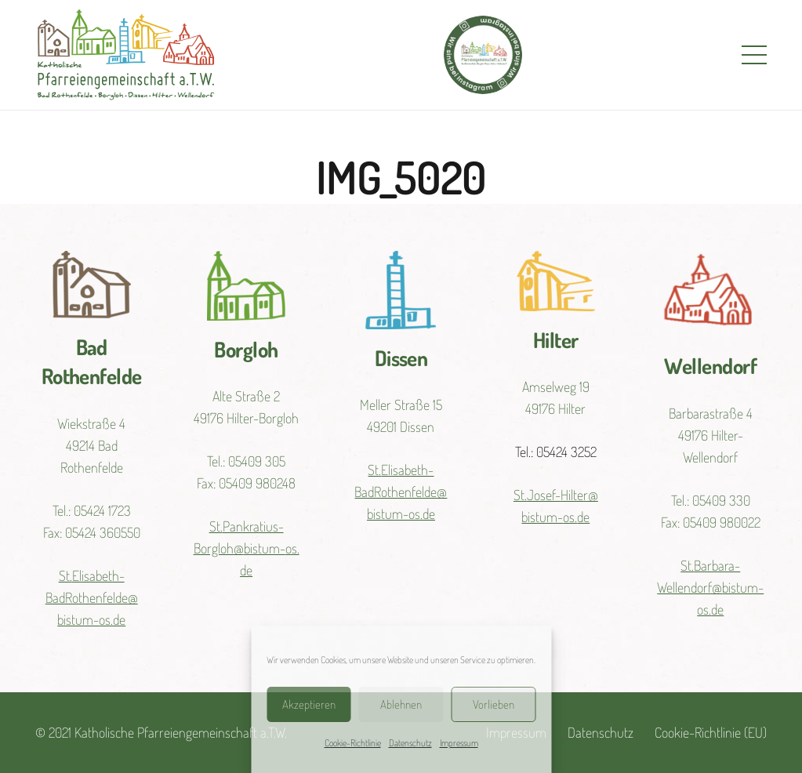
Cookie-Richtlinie (353, 743)
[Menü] (754, 54)
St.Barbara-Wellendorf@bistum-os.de (710, 587)
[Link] (125, 55)
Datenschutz (410, 743)
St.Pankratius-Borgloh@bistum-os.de (246, 548)
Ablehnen (401, 704)
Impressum (459, 743)
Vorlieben (493, 704)
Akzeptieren (309, 704)
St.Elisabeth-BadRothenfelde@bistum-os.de (91, 597)
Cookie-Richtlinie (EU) (711, 732)
